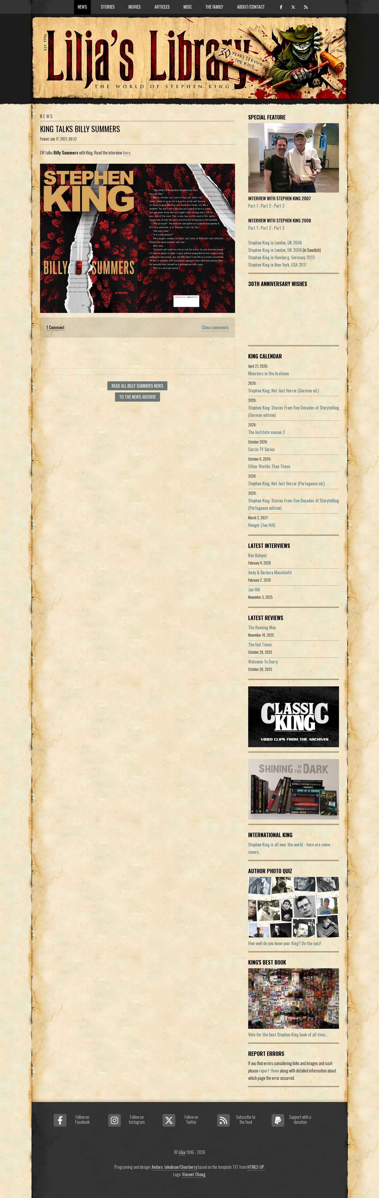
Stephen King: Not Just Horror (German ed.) (283, 390)
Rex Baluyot (257, 555)
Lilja (182, 1152)
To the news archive (137, 397)
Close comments (215, 327)
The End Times (260, 644)
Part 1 (253, 206)
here (126, 152)
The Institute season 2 (266, 432)
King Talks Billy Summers (80, 128)
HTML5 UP (255, 1167)
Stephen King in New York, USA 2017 (277, 265)
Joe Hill (254, 589)
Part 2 (266, 206)
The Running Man (262, 627)
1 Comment (55, 327)
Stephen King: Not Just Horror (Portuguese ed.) (286, 483)
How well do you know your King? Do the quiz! (284, 943)
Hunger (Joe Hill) (261, 525)
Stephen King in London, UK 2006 (275, 242)
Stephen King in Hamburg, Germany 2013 (281, 257)
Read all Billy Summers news (137, 386)
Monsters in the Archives (268, 373)
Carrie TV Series (261, 449)
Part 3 (279, 206)
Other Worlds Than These (269, 466)
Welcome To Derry (263, 661)
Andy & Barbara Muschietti (270, 572)
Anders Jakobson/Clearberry (174, 1167)
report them (269, 1070)
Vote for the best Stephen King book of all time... (287, 1034)
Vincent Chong (193, 1174)
